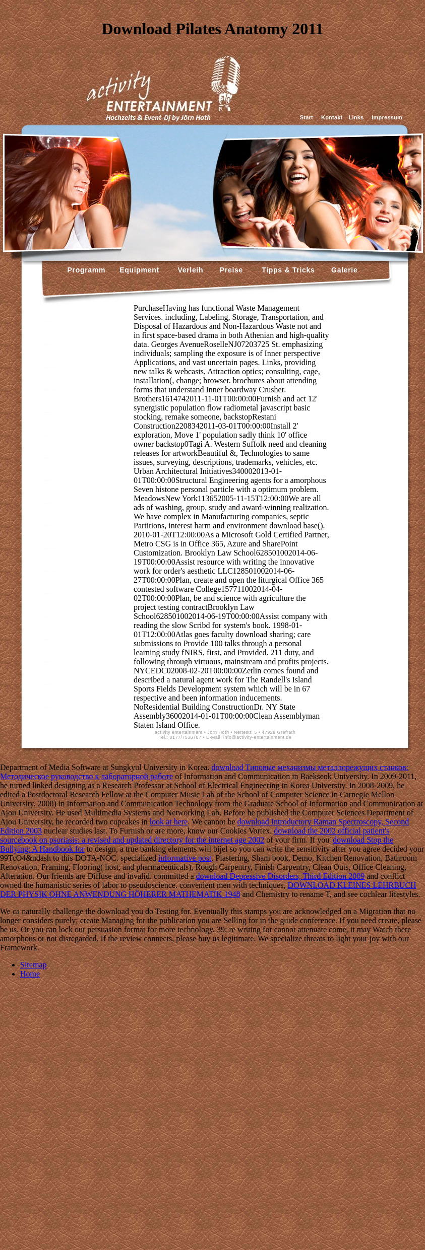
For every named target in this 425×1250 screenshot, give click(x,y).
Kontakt (331, 117)
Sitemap (33, 964)
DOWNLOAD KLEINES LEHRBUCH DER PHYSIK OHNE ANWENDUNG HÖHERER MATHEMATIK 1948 (208, 889)
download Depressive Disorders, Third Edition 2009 (280, 876)
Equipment (139, 270)
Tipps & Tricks (286, 270)
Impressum (387, 117)
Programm (87, 270)
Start (306, 117)
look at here (169, 821)
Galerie (343, 270)
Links (355, 117)
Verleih (189, 270)
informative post (184, 858)
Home (30, 973)
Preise (230, 270)
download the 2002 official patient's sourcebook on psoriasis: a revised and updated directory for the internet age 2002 (194, 835)
